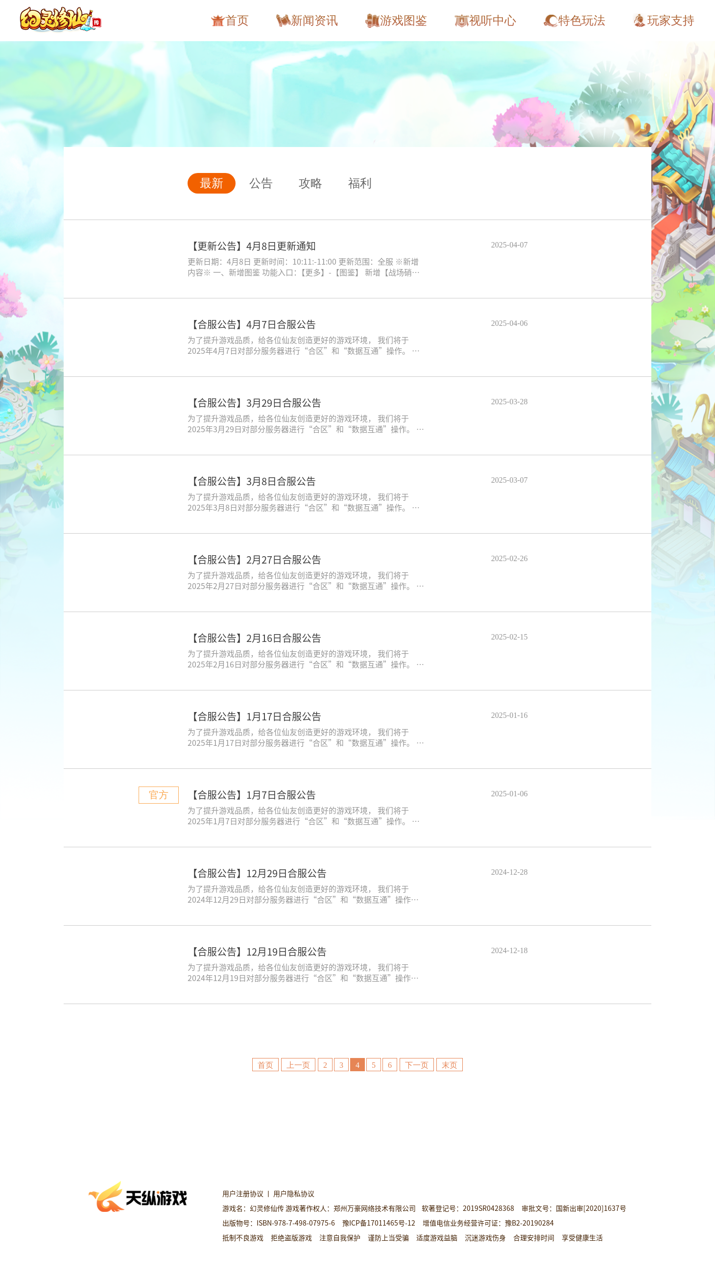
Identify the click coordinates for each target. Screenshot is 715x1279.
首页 (265, 1065)
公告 (261, 183)
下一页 (417, 1065)
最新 (211, 183)
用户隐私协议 (294, 1193)
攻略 (310, 183)
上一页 (298, 1065)
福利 (360, 183)
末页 (449, 1065)
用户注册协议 (243, 1193)
